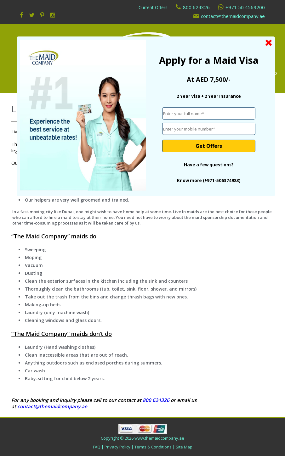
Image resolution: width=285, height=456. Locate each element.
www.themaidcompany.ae (159, 438)
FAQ (96, 447)
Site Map (184, 447)
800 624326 (196, 7)
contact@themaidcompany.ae (233, 16)
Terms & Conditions (153, 447)
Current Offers (153, 7)
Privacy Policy (117, 447)
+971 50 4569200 (245, 7)
